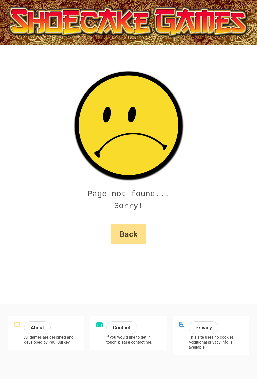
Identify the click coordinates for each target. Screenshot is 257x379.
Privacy (203, 328)
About (37, 328)
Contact (122, 328)
